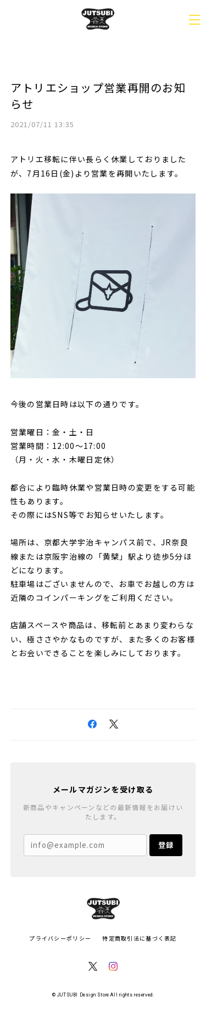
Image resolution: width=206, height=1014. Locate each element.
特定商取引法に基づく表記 (139, 938)
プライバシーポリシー (60, 938)
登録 (166, 845)
